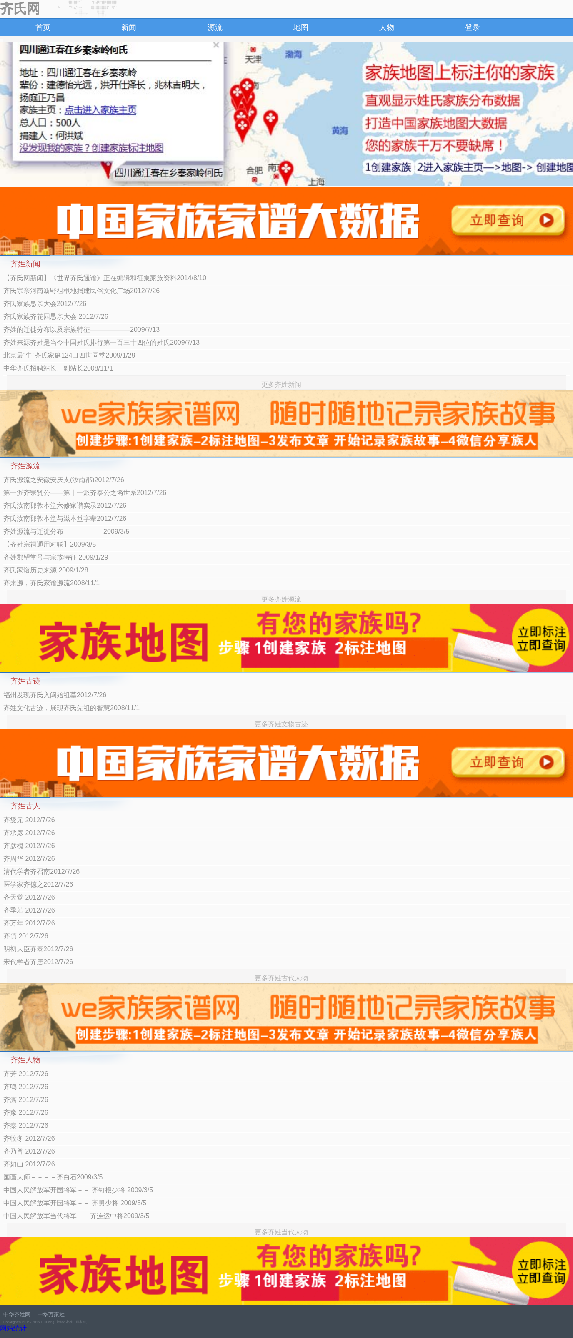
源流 (215, 27)
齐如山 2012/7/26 (29, 1164)
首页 (42, 27)
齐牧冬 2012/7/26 (29, 1138)
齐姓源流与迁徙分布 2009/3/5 (66, 531)
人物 (386, 27)
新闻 (128, 27)
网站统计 (13, 1328)
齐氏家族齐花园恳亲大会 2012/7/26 (55, 316)
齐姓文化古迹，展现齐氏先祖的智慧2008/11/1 (71, 707)
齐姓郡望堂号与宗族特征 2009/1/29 (55, 557)
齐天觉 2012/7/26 (29, 897)
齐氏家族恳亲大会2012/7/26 (44, 303)
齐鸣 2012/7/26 (25, 1086)
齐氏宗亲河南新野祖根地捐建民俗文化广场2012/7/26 (81, 290)
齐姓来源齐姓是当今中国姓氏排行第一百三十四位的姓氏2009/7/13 (101, 342)
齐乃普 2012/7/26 (29, 1151)
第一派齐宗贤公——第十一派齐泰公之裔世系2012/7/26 (84, 492)
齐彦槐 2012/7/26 (29, 845)
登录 (472, 27)
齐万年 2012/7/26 (29, 923)
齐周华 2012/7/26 (29, 858)
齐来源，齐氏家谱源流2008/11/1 (51, 583)
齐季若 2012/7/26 (29, 910)
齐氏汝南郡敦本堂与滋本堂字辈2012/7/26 (64, 518)
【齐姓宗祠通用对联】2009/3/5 (49, 544)
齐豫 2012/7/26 (25, 1112)
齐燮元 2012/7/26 (29, 819)
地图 (300, 27)
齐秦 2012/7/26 (25, 1125)
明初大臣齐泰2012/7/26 (38, 949)
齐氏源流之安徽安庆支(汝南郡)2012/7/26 (63, 479)
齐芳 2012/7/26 (25, 1073)
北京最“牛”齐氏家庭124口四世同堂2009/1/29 (69, 355)
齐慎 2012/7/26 (25, 936)
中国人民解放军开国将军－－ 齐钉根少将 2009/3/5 (78, 1190)
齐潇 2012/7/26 (25, 1099)
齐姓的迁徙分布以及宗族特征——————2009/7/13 (81, 329)
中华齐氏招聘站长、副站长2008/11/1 (58, 368)
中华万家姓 (51, 1314)
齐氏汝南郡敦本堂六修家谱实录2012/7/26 (64, 505)
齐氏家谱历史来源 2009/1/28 (45, 570)
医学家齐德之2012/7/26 (38, 884)
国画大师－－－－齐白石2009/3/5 (53, 1177)
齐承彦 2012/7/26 (29, 832)
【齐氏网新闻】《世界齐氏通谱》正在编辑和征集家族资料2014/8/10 (104, 277)
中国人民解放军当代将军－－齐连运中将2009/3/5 (76, 1215)
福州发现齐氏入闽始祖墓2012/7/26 (54, 695)
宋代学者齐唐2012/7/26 (38, 961)
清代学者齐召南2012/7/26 (41, 871)
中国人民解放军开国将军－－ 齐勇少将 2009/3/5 (74, 1202)
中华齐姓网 (16, 1314)
